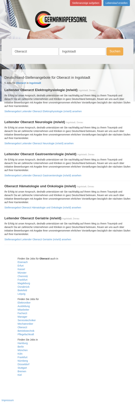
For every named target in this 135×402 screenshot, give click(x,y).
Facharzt (22, 313)
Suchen (115, 51)
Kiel (20, 374)
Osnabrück (24, 286)
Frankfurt (22, 279)
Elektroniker (24, 302)
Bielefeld (22, 290)
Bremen (22, 371)
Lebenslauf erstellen (117, 3)
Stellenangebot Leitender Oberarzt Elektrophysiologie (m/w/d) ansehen (43, 111)
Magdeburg (24, 283)
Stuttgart (22, 367)
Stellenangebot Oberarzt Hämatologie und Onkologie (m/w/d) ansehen (42, 207)
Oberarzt (22, 327)
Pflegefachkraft (26, 334)
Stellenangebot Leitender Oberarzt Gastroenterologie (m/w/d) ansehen (42, 175)
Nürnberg (23, 360)
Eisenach (23, 262)
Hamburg (23, 343)
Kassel (21, 269)
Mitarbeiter (23, 309)
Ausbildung (24, 306)
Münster (22, 272)
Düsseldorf (23, 364)
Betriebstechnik (26, 330)
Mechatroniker (25, 323)
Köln (20, 353)
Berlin (21, 346)
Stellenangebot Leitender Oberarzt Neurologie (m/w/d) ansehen (39, 143)
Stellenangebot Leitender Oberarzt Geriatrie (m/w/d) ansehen (37, 239)
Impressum (8, 400)
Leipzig (21, 293)
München (23, 350)
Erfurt (21, 265)
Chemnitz (23, 276)
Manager (22, 316)
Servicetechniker (27, 320)
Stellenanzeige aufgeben (85, 3)
